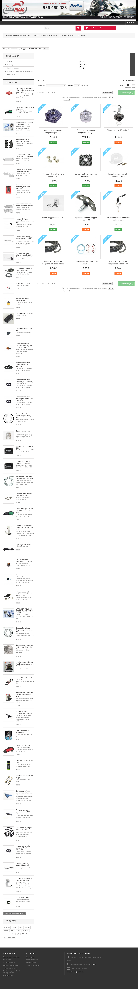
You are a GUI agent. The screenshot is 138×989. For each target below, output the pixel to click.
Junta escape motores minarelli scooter (24, 494)
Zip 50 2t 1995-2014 (35, 49)
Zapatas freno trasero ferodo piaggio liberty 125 (23, 416)
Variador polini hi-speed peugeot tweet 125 (24, 123)
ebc (13, 934)
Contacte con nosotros (10, 965)
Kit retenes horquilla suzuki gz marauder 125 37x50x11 (24, 399)
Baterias (82, 35)
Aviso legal (10, 65)
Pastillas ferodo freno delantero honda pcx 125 (25, 205)
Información (12, 56)
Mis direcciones (31, 962)
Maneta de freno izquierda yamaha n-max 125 (25, 221)
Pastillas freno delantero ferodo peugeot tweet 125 (24, 694)
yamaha (7, 927)
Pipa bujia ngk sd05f (23, 545)
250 (22, 934)
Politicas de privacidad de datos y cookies (20, 71)
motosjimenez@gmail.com (75, 972)
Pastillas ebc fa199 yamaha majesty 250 (23, 140)
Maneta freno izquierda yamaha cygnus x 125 (24, 237)
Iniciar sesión (130, 22)
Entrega (9, 61)
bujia (12, 931)
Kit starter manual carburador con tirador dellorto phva (24, 594)
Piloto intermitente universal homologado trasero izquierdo (24, 345)
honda (6, 931)
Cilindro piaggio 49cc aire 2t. (118, 130)
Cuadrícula (128, 86)
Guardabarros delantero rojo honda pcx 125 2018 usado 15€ (25, 90)
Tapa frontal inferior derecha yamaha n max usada (24, 793)
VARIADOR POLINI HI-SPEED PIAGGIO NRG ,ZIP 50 (24, 611)
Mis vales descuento (32, 960)
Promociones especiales (11, 957)
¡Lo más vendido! (9, 962)
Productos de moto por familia (17, 35)
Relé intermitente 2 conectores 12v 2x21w (24, 561)
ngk (18, 934)
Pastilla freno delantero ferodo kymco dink (24, 170)
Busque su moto (68, 35)
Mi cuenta (30, 953)
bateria (27, 927)
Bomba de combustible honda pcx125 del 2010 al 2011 (24, 527)
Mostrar (70, 85)
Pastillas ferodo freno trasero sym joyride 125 (24, 155)
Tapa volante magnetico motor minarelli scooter (24, 646)
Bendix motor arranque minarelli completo (24, 269)
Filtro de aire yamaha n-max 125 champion (24, 746)
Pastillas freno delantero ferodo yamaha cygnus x (24, 663)
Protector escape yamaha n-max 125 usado (23, 812)
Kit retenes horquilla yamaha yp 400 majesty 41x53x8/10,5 (24, 381)
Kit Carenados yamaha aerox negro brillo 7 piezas (24, 829)
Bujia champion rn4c (23, 283)
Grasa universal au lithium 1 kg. (22, 731)
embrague (11, 937)
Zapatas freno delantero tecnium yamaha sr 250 (24, 477)
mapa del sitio (8, 975)
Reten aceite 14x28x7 (24, 897)
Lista (133, 86)
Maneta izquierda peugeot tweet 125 (22, 864)
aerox (18, 931)
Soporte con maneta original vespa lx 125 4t (24, 254)
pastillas (25, 931)
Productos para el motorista (45, 35)
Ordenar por (41, 85)
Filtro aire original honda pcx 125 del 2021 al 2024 (24, 510)
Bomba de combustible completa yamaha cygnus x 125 (24, 880)
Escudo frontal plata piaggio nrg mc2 (23, 432)
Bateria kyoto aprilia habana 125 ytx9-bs (23, 462)
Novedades (11, 82)
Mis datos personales (33, 965)
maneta (6, 934)
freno (28, 934)
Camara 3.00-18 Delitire (24, 313)
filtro (21, 927)
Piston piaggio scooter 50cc (53, 218)
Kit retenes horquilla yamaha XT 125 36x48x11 (23, 848)
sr (5, 937)
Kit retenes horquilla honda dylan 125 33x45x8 (23, 364)
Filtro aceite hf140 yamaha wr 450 (22, 299)
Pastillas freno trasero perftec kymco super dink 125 (24, 187)
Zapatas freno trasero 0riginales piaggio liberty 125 (24, 630)
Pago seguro (11, 74)
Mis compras (30, 957)
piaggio (14, 927)
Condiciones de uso (13, 68)
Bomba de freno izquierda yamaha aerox (24, 712)
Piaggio (23, 49)
